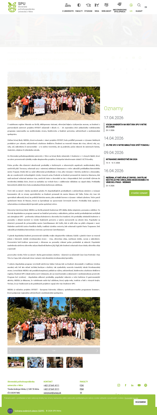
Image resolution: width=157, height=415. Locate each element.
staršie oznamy (139, 193)
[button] (10, 350)
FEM (82, 389)
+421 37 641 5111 (51, 389)
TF (81, 393)
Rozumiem (141, 402)
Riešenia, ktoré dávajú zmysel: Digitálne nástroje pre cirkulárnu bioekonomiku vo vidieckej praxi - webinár (127, 180)
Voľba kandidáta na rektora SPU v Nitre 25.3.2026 (126, 125)
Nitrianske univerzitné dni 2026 (121, 159)
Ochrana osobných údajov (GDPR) (29, 411)
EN (146, 7)
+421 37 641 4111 (51, 385)
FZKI (82, 385)
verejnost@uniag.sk (52, 393)
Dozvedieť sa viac (131, 398)
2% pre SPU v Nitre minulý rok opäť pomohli (127, 145)
